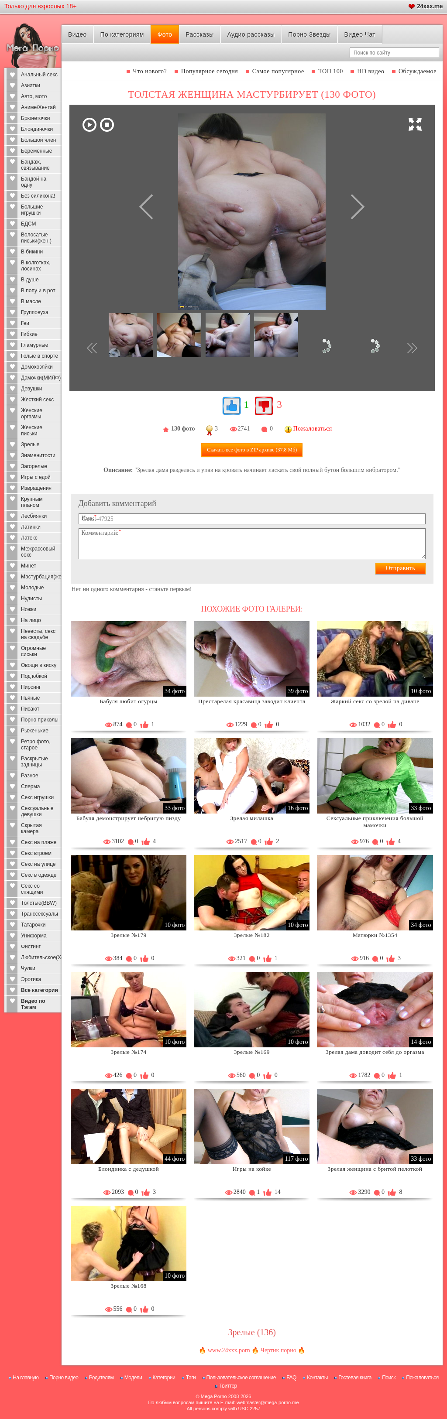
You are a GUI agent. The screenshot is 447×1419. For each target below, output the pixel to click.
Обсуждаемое (418, 71)
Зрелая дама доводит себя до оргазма (375, 1052)
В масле (31, 301)
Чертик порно (278, 1350)
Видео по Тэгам (33, 1004)
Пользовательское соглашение (241, 1378)
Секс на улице (38, 864)
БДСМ (28, 224)
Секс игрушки (37, 797)
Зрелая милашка (251, 818)
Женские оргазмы (31, 413)
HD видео (370, 71)
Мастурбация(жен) (41, 577)
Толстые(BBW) (39, 903)
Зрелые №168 (129, 1285)
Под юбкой (34, 676)
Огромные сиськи (33, 651)
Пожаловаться (422, 1378)
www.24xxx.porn (229, 1350)
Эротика (31, 979)
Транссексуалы (39, 914)
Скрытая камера (31, 828)
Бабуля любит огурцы (128, 701)
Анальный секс (39, 75)
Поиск (388, 1378)
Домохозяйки (37, 367)
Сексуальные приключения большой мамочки (375, 821)
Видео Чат (359, 34)
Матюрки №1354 (375, 935)
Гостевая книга (354, 1378)
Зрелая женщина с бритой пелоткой (375, 1169)
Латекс (29, 538)
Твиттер (228, 1386)
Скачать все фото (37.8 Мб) (252, 450)
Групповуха (34, 312)
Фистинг (31, 947)
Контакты (317, 1378)
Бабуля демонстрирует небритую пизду (128, 818)
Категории (164, 1378)
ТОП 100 (330, 71)
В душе (30, 280)
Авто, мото (34, 96)
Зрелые (30, 444)
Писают (30, 709)
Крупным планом (32, 502)
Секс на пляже (38, 842)
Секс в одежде (38, 875)
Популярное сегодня (209, 71)
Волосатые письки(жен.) (36, 238)
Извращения (36, 488)
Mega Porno (214, 1396)
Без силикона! (38, 196)
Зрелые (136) (252, 1332)
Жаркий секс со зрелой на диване (374, 701)
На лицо (31, 620)
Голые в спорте (39, 356)
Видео (77, 34)
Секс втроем (36, 853)
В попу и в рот (38, 290)
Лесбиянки (34, 516)
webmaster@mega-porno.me (268, 1402)
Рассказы (199, 34)
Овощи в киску (38, 665)
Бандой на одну (33, 182)
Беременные (36, 151)
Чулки (28, 968)
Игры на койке (252, 1169)
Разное (29, 776)
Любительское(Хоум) (41, 957)
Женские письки (31, 430)
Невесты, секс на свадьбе (38, 634)
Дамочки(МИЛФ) (41, 378)
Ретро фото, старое (36, 745)
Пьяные (30, 698)
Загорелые (34, 466)
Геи (25, 323)
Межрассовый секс (38, 552)
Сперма (30, 786)
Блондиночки (37, 129)
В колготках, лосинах (36, 266)
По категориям (122, 34)
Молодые (32, 588)
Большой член (38, 140)
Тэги (191, 1378)
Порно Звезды (309, 34)
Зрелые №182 (252, 935)
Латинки (31, 527)
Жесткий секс (37, 400)
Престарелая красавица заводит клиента (252, 701)
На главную (25, 1378)
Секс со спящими (32, 889)
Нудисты (31, 598)
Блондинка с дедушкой (128, 1169)
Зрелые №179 (129, 935)
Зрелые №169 (252, 1052)
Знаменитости (38, 455)
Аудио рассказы (251, 34)
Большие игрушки (32, 210)
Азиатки (30, 85)
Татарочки (33, 925)
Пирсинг (31, 687)
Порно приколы (39, 720)
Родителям (101, 1378)
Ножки (28, 609)
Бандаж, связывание (35, 165)
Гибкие (29, 334)
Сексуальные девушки (37, 811)
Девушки (31, 389)
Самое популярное (278, 71)
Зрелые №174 (129, 1052)
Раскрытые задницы (34, 762)
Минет (28, 566)
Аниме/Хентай (38, 107)
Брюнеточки (35, 118)
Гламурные (34, 345)
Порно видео (64, 1378)
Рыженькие (34, 731)
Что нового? (150, 71)
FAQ (291, 1378)
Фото (165, 34)
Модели (133, 1378)
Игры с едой (36, 477)
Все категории (39, 990)
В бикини (32, 252)
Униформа (34, 936)
